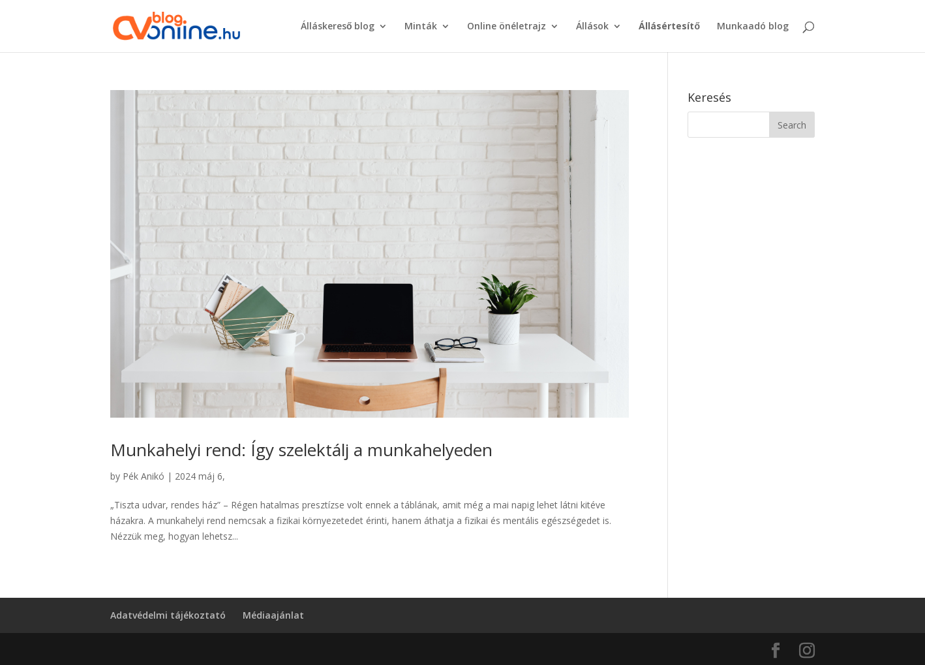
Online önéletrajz (506, 27)
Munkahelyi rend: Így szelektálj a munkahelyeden (301, 449)
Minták (420, 27)
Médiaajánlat (273, 615)
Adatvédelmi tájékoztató (168, 615)
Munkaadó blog (753, 27)
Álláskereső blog (338, 27)
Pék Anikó (143, 476)
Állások (592, 27)
